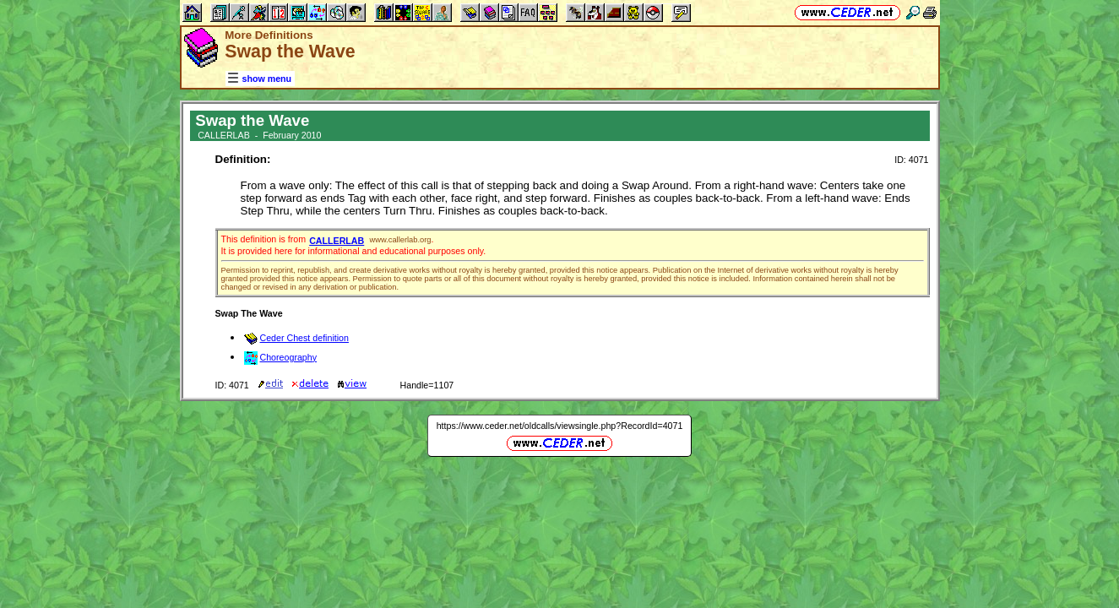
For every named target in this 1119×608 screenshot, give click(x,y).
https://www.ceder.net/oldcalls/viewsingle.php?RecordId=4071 (560, 426)
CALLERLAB (336, 241)
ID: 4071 (911, 160)
